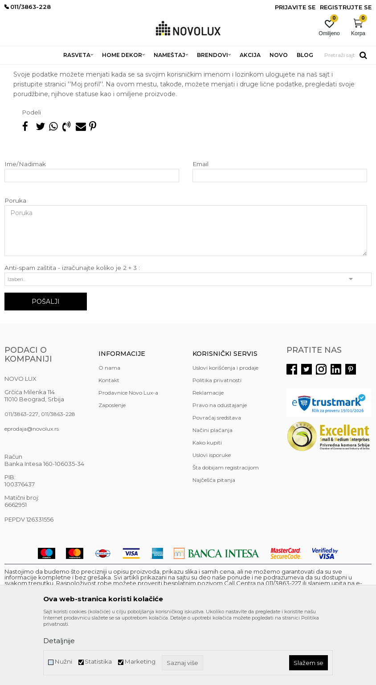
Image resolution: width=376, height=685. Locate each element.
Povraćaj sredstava (216, 482)
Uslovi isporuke (211, 519)
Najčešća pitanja (61, 70)
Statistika (98, 661)
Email (200, 228)
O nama (109, 432)
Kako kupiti (207, 507)
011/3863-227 (21, 478)
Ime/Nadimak (25, 228)
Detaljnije (59, 640)
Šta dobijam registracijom (225, 532)
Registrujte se (346, 7)
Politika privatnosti (216, 444)
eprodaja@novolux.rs (31, 493)
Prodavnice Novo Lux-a (128, 457)
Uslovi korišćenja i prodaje (225, 432)
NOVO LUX (19, 70)
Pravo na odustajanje (219, 469)
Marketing (139, 661)
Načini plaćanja (212, 494)
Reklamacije (208, 457)
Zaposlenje (112, 469)
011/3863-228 (58, 478)
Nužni (63, 661)
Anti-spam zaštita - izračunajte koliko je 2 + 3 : (72, 332)
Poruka (15, 265)
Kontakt (108, 444)
